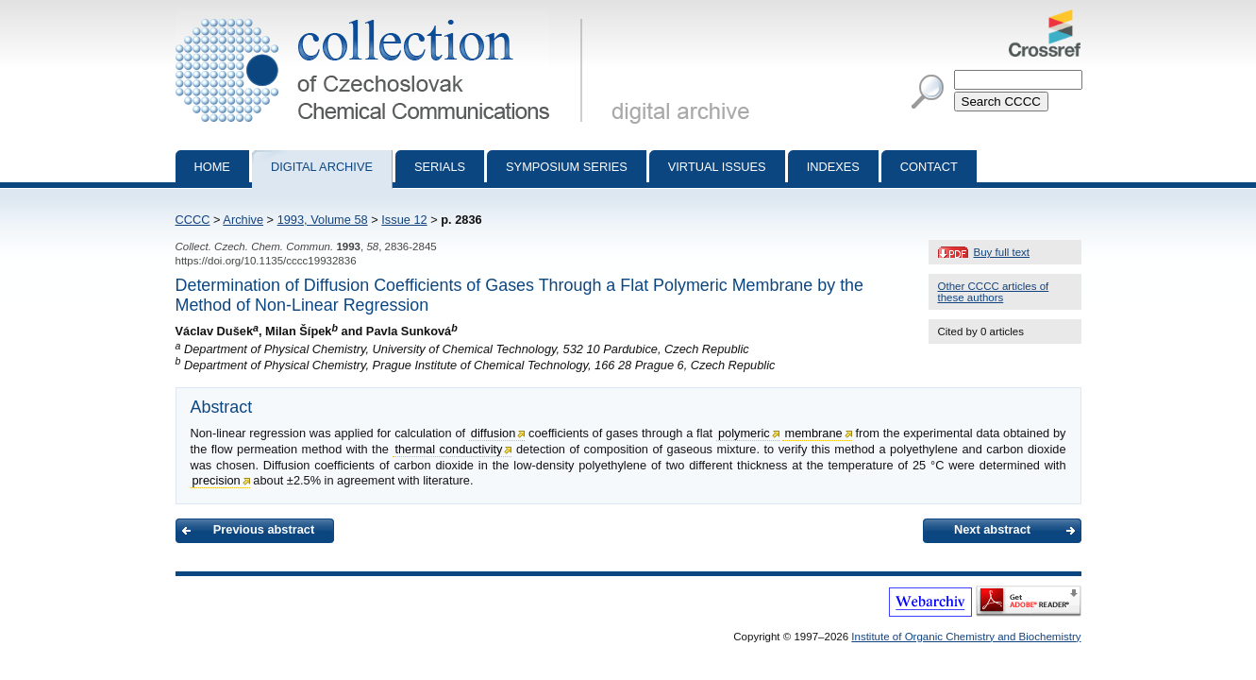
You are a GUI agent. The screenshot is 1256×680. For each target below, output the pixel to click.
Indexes (833, 167)
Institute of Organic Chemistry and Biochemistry (965, 636)
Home (212, 167)
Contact (929, 167)
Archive (243, 219)
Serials (439, 167)
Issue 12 (404, 219)
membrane (813, 433)
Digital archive (322, 167)
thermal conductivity (448, 449)
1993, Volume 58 (322, 219)
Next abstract (992, 529)
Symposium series (567, 167)
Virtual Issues (717, 167)
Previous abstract (263, 529)
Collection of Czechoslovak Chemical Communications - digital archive (383, 17)
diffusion (493, 433)
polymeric (744, 433)
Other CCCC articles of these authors (993, 291)
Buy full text (1002, 252)
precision (217, 480)
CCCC (193, 219)
